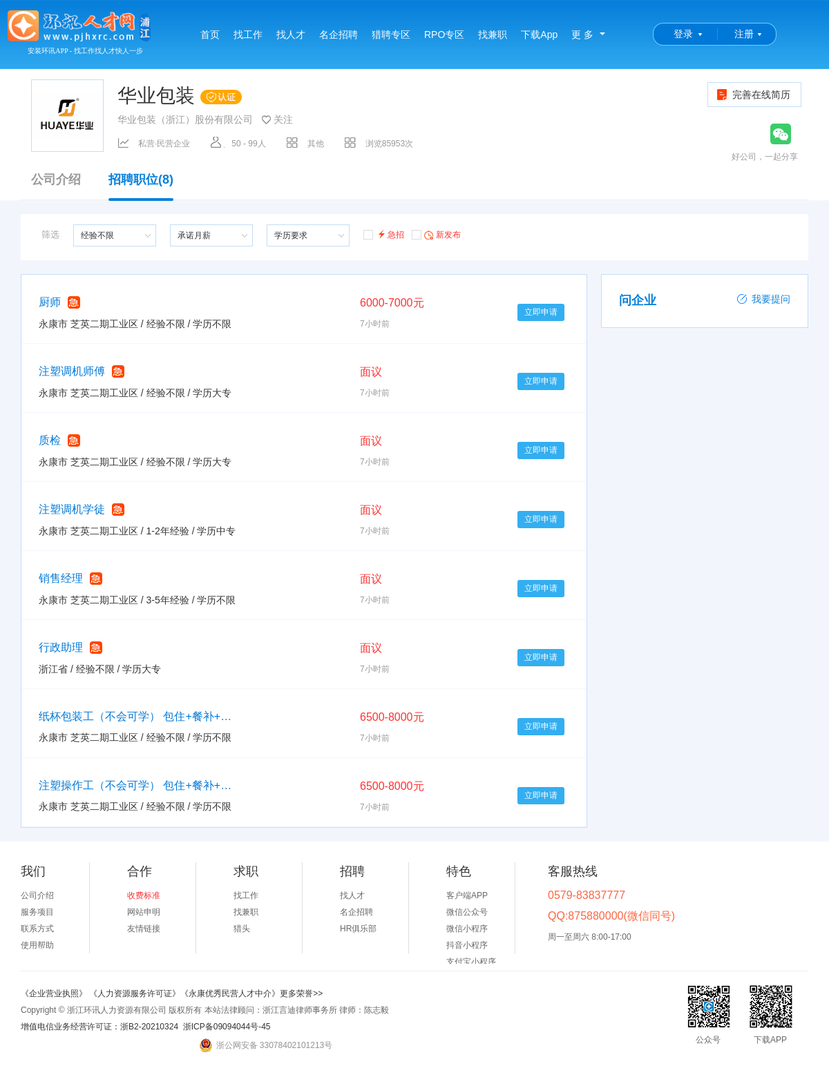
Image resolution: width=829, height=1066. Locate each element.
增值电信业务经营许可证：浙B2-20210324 (99, 1026)
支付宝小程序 (471, 962)
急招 (383, 234)
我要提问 (763, 298)
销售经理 (61, 578)
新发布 (436, 234)
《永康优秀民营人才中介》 (230, 993)
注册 (744, 33)
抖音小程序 (467, 945)
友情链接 (143, 928)
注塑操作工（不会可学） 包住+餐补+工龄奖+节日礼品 (135, 785)
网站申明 (143, 912)
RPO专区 (444, 34)
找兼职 (492, 34)
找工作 (248, 34)
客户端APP (467, 895)
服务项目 (37, 912)
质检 (50, 440)
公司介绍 (56, 179)
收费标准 (143, 895)
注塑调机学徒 (72, 509)
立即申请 (541, 312)
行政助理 (61, 647)
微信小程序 (467, 928)
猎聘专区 (391, 34)
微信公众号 (467, 912)
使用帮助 (37, 945)
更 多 (582, 34)
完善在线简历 (752, 94)
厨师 (50, 302)
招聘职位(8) (140, 186)
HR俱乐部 (358, 928)
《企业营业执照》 (55, 993)
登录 (683, 33)
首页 (210, 34)
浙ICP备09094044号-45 (227, 1026)
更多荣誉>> (301, 993)
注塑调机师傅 (72, 371)
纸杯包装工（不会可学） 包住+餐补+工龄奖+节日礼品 (135, 716)
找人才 (290, 34)
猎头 (242, 928)
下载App (539, 34)
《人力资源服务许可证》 (134, 993)
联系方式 (37, 928)
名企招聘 (338, 34)
